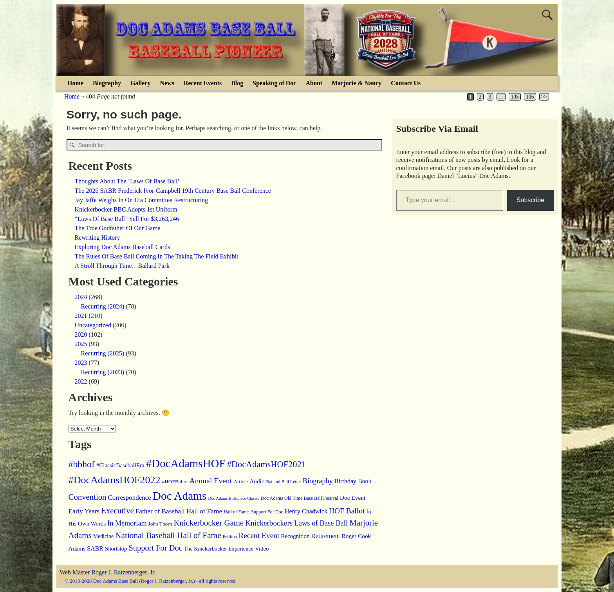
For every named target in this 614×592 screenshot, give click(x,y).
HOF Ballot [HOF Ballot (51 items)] (347, 511)
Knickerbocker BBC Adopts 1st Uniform (126, 209)
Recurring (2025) (103, 353)
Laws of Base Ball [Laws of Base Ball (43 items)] (321, 523)
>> (544, 97)
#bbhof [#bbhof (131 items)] (82, 464)
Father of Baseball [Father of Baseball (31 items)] (160, 511)
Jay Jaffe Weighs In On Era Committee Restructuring (141, 200)
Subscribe (530, 200)
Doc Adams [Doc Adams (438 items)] (180, 496)
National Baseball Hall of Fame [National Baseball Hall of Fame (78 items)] (168, 535)
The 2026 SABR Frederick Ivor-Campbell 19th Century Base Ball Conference (173, 190)
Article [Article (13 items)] (240, 481)
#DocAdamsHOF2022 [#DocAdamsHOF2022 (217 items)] (115, 480)
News (167, 83)
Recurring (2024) (103, 306)
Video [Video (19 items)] (262, 548)
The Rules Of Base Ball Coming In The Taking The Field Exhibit (156, 256)
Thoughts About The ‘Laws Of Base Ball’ (127, 181)
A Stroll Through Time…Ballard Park (122, 265)
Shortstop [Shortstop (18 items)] (116, 548)
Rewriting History (97, 237)
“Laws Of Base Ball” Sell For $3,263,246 (127, 218)
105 (514, 97)
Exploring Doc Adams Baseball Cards (122, 247)
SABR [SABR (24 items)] (95, 548)
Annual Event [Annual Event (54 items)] (210, 480)
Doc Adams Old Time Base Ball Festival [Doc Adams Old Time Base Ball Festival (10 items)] (299, 498)
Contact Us (406, 83)
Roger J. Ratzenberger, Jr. (123, 572)
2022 (81, 381)
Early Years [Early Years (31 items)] (84, 511)
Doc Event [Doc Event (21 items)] (352, 497)
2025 (81, 344)
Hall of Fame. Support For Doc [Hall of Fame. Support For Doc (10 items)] (253, 512)
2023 (81, 362)
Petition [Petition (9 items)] (230, 536)
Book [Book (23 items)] (364, 481)
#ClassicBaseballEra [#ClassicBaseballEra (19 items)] (120, 465)
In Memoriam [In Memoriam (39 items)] (126, 523)
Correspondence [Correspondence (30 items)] (129, 497)
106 (530, 97)
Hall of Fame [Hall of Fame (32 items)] (204, 511)
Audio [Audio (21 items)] (256, 481)
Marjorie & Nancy (356, 83)
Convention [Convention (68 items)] (88, 497)
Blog (237, 83)
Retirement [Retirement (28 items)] (325, 536)
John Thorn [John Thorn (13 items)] (160, 524)
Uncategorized (93, 325)
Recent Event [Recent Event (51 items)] (258, 535)
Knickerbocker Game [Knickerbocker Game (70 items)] (208, 522)
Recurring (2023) (103, 372)
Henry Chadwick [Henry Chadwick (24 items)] (306, 511)
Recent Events (203, 83)
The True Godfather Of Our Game (118, 228)
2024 (81, 297)
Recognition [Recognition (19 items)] (295, 536)
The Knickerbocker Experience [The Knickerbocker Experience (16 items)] (218, 548)
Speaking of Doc (274, 83)
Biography (107, 83)
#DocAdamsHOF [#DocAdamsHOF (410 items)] (186, 463)
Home (75, 83)
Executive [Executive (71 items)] (117, 510)
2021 (81, 315)
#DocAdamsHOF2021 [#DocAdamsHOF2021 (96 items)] (266, 464)
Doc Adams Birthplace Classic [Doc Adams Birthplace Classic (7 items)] (233, 498)
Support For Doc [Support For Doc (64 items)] (155, 548)
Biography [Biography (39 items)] (318, 481)
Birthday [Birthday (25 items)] (345, 481)
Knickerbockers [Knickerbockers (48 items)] (269, 523)
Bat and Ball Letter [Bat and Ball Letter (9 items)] (284, 481)
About (313, 83)
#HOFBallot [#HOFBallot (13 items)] (175, 481)
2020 (81, 334)
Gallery (140, 83)
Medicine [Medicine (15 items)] (103, 536)
